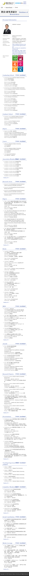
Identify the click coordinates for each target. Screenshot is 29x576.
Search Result (9, 7)
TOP (2, 7)
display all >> (6, 177)
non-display (22, 75)
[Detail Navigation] (25, 3)
